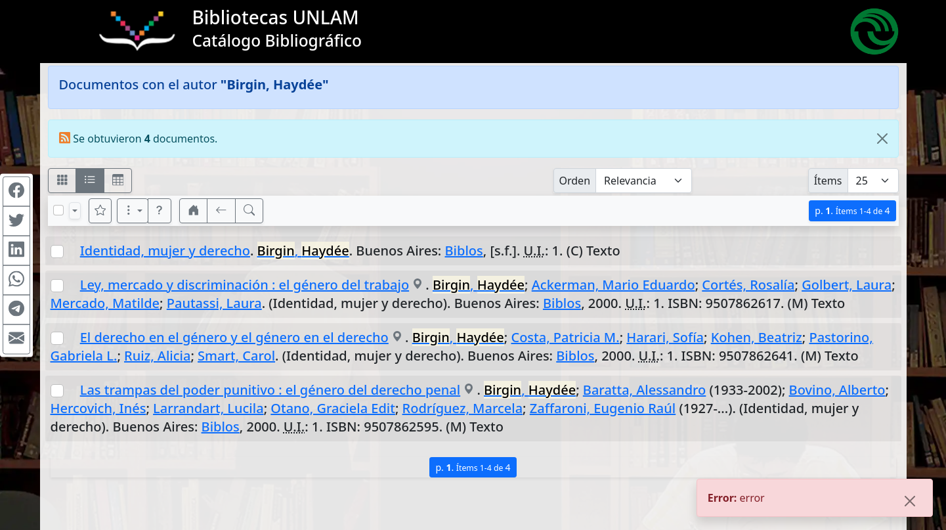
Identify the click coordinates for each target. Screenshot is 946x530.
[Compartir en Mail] (16, 339)
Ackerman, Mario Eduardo (613, 285)
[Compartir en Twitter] (16, 221)
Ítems (828, 180)
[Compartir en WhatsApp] (16, 280)
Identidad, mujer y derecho (165, 250)
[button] (159, 210)
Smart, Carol (236, 355)
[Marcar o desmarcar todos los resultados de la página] (58, 210)
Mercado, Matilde (105, 303)
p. (852, 210)
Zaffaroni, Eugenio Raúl (603, 408)
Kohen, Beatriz (756, 337)
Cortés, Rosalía (748, 285)
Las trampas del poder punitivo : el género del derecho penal (270, 390)
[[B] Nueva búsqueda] (249, 210)
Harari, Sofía (665, 337)
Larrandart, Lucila (208, 408)
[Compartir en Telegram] (16, 309)
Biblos (464, 250)
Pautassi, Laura (214, 303)
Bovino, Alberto (837, 390)
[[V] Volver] (221, 210)
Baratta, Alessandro (644, 390)
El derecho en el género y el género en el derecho (234, 337)
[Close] (882, 138)
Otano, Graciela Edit (332, 408)
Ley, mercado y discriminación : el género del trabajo (244, 285)
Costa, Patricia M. (565, 337)
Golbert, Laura (847, 285)
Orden (575, 180)
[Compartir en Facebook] (16, 191)
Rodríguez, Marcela (462, 408)
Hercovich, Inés (98, 408)
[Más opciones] (132, 210)
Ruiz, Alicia (157, 355)
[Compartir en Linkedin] (16, 250)
